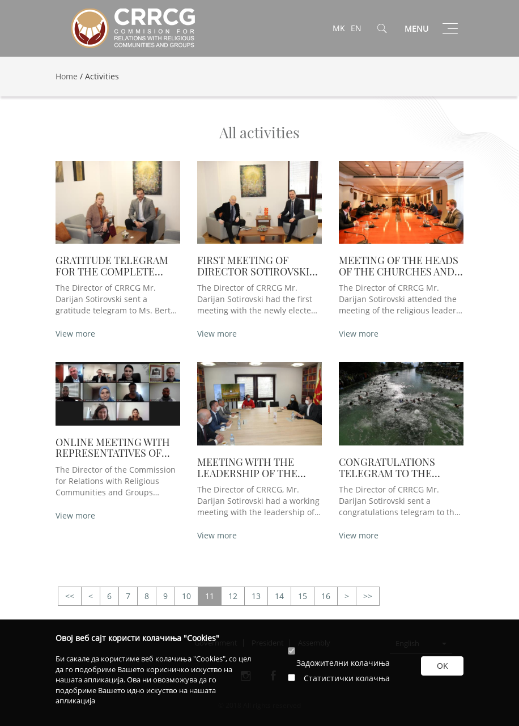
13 (256, 596)
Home (67, 76)
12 (232, 596)
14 (279, 596)
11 (209, 596)
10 (186, 596)
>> (69, 596)
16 (325, 596)
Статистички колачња (347, 678)
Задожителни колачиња (343, 662)
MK (339, 28)
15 (302, 596)
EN (356, 28)
